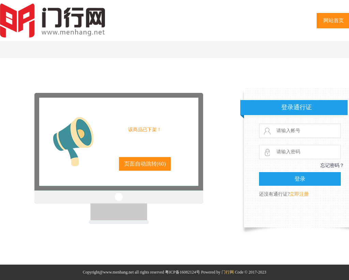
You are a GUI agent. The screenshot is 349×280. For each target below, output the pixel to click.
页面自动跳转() (145, 164)
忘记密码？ (332, 165)
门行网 (228, 272)
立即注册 (299, 194)
